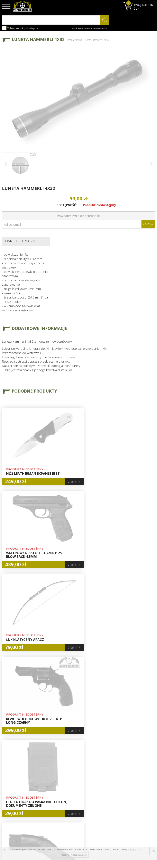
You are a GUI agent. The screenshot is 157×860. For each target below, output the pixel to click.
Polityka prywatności (75, 802)
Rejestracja (75, 790)
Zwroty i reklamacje (48, 802)
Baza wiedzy (49, 781)
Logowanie (74, 786)
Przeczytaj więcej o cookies (73, 854)
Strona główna (74, 40)
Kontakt (46, 809)
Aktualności (49, 785)
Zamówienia (75, 795)
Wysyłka (46, 790)
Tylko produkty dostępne (20, 28)
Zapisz (148, 224)
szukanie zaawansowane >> (90, 28)
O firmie (47, 776)
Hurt (70, 781)
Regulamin (48, 795)
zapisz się (141, 791)
